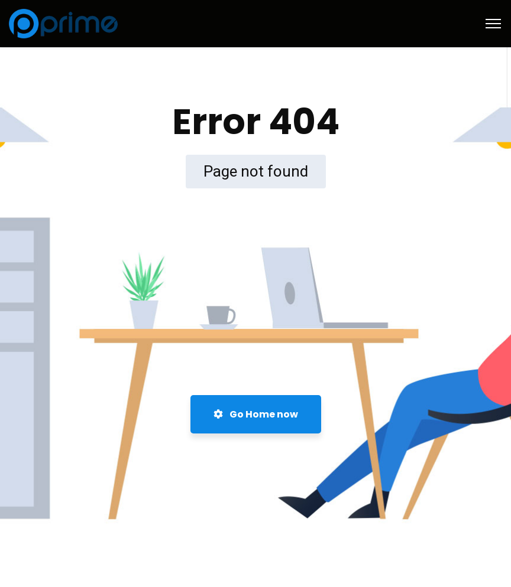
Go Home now (256, 414)
